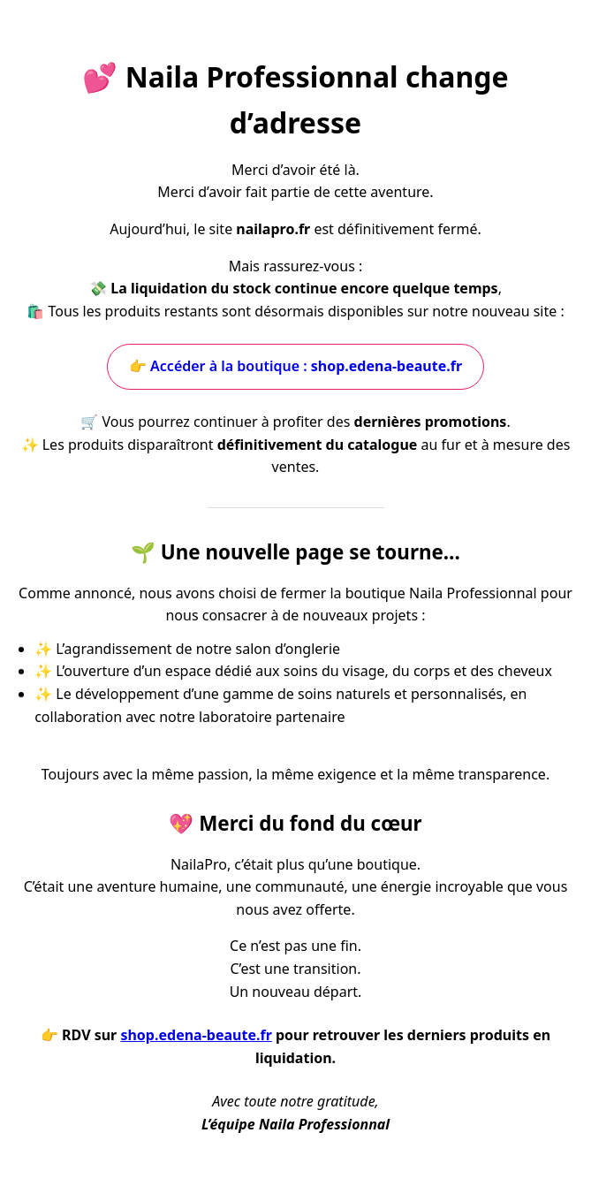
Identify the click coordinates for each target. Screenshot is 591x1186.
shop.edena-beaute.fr (195, 1035)
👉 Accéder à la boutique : (295, 366)
